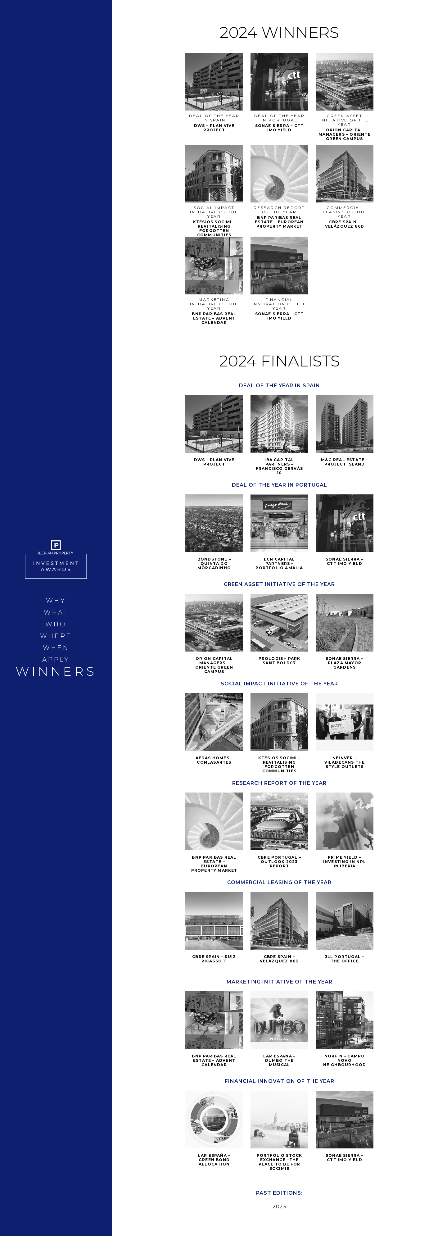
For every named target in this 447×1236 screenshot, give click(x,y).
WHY (56, 600)
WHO (55, 624)
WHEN (56, 648)
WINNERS (56, 671)
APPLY (56, 659)
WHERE (56, 636)
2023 (280, 1207)
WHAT (56, 612)
